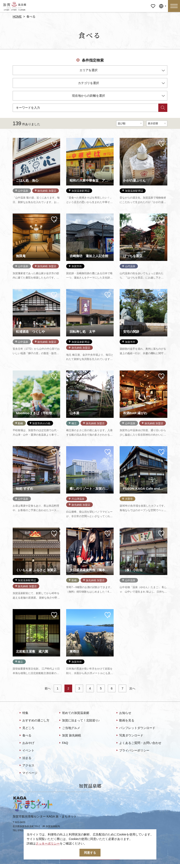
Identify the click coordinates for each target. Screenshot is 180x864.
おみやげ (26, 743)
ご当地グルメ (69, 728)
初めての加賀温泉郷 (73, 713)
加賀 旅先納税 (69, 735)
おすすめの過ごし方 (34, 720)
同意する (90, 852)
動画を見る (125, 720)
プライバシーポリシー (132, 750)
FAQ (63, 743)
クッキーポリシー (48, 843)
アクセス (26, 765)
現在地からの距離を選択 (118, 96)
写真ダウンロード (129, 735)
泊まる (25, 758)
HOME (17, 16)
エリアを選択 (122, 70)
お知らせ (123, 713)
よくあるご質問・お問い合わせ (138, 743)
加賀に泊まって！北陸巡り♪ (79, 720)
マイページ (152, 3)
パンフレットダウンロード (135, 728)
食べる (25, 735)
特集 (23, 713)
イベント (26, 750)
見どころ (26, 728)
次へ (132, 688)
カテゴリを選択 (121, 83)
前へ (48, 688)
